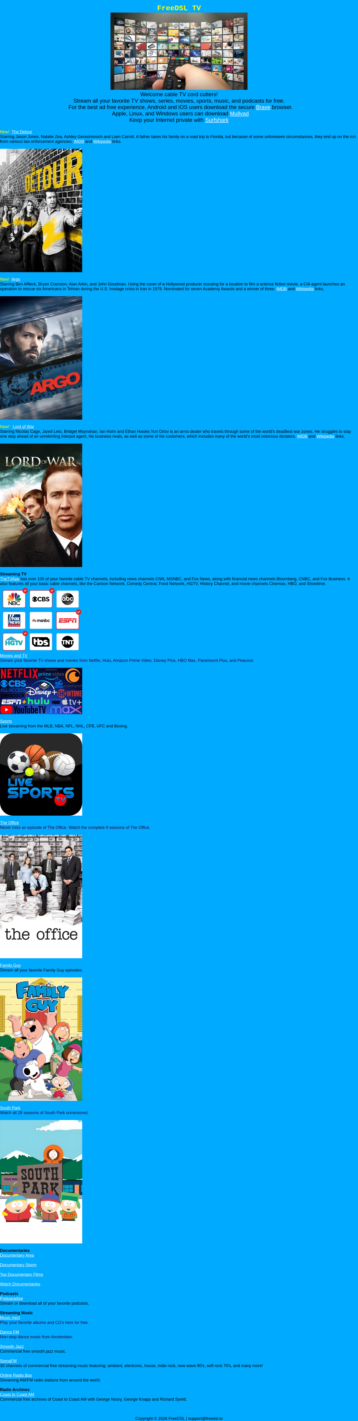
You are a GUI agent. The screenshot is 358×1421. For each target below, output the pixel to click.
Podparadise (11, 1298)
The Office (9, 822)
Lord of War (23, 426)
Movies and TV (13, 655)
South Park (10, 1108)
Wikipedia (102, 141)
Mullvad (239, 113)
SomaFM (8, 1361)
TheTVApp (9, 579)
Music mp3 (10, 1317)
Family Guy (10, 965)
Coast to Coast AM (17, 1394)
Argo (15, 279)
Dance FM (9, 1332)
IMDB (79, 141)
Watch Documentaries (20, 1284)
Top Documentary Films (21, 1274)
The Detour (22, 132)
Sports (6, 721)
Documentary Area (17, 1255)
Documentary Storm (18, 1265)
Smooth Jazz (12, 1346)
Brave (263, 107)
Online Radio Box (16, 1375)
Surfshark (217, 120)
